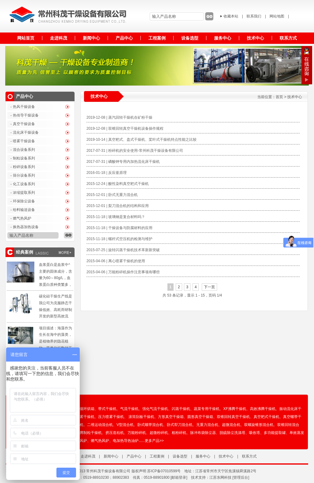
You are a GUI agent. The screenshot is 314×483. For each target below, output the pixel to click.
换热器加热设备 (26, 227)
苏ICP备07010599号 (164, 471)
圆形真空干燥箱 (200, 417)
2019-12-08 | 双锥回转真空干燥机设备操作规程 (124, 128)
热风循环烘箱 (83, 409)
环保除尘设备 (24, 201)
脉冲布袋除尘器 (203, 433)
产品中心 (134, 456)
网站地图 (277, 16)
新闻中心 (111, 456)
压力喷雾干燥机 (111, 417)
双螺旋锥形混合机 (259, 425)
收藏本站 (231, 16)
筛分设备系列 (24, 175)
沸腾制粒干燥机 (89, 433)
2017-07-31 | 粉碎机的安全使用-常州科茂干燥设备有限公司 (134, 150)
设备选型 (180, 456)
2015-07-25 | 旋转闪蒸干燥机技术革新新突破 (123, 250)
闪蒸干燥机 (181, 409)
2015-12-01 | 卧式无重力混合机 (112, 195)
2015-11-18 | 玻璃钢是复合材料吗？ (115, 217)
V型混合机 (125, 425)
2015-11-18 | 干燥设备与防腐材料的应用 (119, 228)
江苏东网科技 (220, 477)
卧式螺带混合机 (150, 425)
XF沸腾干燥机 (234, 409)
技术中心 (294, 97)
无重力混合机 (207, 425)
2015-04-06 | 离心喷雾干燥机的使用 (115, 261)
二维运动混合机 (100, 425)
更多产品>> (154, 441)
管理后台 (240, 477)
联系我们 (254, 16)
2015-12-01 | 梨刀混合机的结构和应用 (117, 206)
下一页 (209, 287)
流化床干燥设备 (26, 132)
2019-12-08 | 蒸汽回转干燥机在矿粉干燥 (119, 117)
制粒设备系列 (24, 158)
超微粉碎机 (159, 433)
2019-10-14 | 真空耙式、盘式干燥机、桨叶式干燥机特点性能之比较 (141, 139)
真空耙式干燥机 (266, 417)
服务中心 (203, 456)
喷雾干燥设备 (24, 141)
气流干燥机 (129, 409)
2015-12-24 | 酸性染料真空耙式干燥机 (117, 184)
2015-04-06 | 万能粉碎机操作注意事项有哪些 (123, 272)
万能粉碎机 (137, 433)
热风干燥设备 (24, 107)
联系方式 (249, 456)
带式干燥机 (107, 409)
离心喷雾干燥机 (81, 417)
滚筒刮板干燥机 (141, 417)
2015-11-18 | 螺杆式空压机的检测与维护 (119, 239)
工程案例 (157, 456)
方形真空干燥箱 (171, 417)
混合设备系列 (24, 150)
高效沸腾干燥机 (263, 409)
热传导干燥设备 (26, 115)
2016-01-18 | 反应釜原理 (106, 173)
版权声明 (139, 471)
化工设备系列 (24, 184)
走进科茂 (88, 456)
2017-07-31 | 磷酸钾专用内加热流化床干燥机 (123, 161)
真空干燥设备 (24, 124)
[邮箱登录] (178, 477)
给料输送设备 (24, 210)
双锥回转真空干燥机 (233, 417)
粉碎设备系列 (24, 167)
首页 (279, 97)
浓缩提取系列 (24, 192)
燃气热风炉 (22, 218)
